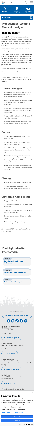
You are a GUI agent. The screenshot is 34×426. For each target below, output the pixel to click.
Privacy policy (19, 412)
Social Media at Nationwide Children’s (17, 315)
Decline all (17, 420)
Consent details (5, 412)
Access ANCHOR (9, 383)
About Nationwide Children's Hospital (13, 389)
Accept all (17, 417)
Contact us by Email (11, 338)
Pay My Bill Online (9, 353)
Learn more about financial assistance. (13, 345)
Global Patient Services (11, 369)
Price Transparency (7, 349)
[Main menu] (31, 2)
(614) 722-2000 (6, 333)
